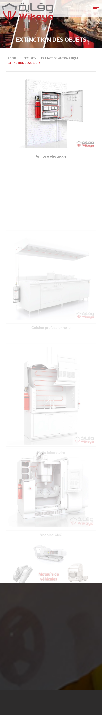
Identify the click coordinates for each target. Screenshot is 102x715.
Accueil (13, 58)
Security (30, 58)
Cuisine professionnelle (51, 359)
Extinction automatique (60, 58)
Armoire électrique (51, 156)
